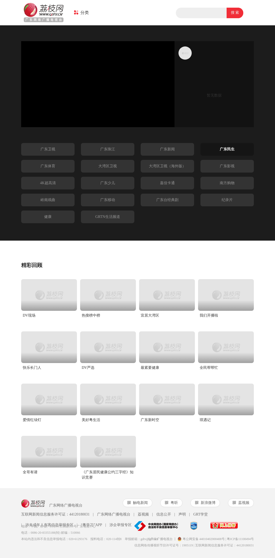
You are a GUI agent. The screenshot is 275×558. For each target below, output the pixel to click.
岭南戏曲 (47, 200)
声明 (180, 514)
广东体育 (47, 166)
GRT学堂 (198, 514)
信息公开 (161, 514)
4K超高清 (48, 183)
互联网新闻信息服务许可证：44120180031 (55, 514)
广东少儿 (107, 183)
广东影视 (227, 166)
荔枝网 (43, 13)
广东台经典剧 (167, 200)
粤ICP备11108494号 (240, 539)
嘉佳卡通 (167, 183)
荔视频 (141, 514)
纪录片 (227, 200)
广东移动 (107, 200)
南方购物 (227, 183)
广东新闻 (167, 149)
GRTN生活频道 (107, 217)
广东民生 (227, 149)
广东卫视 (47, 149)
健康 (48, 217)
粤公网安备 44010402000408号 (201, 539)
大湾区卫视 (107, 166)
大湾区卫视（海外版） (167, 166)
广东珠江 (107, 149)
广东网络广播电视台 (111, 514)
